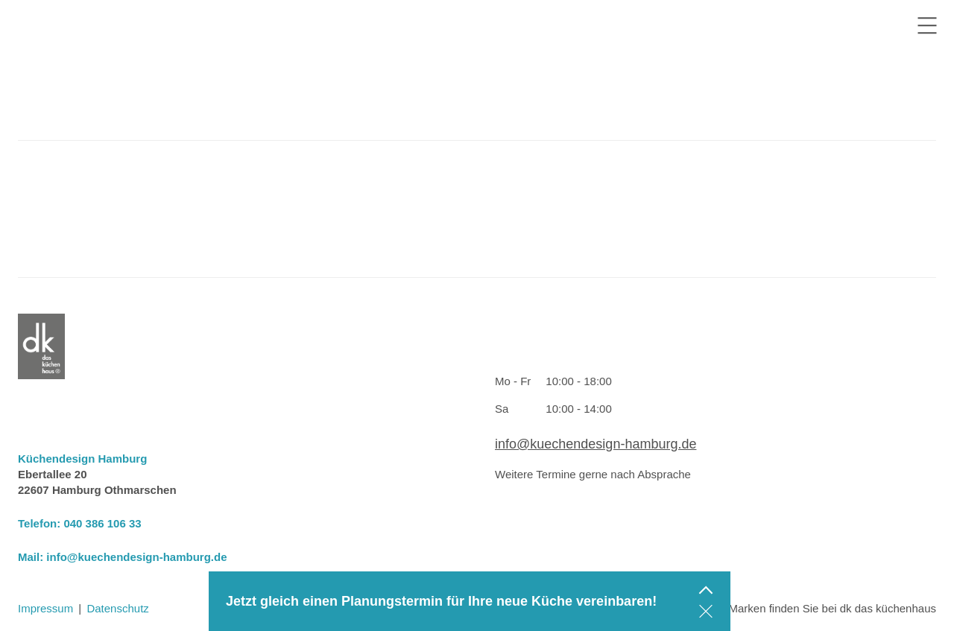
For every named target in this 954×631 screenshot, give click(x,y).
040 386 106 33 (102, 523)
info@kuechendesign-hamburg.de (136, 557)
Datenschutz (117, 608)
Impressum (45, 608)
